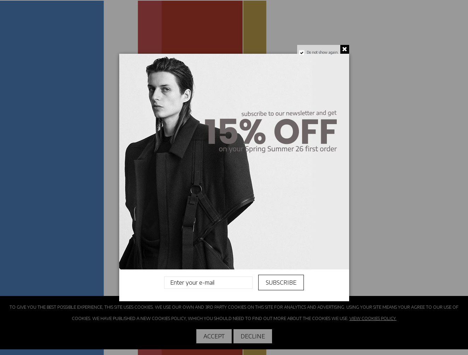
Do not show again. (322, 52)
